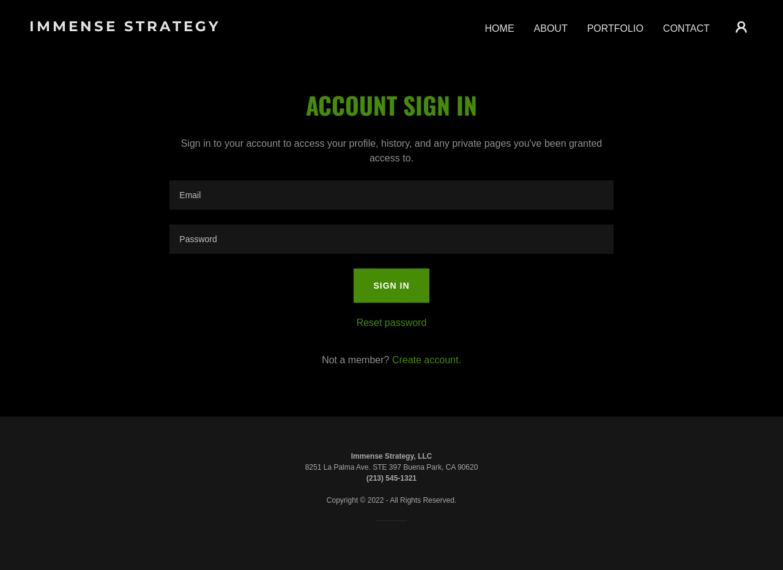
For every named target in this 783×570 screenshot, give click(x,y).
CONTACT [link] (686, 28)
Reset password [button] (392, 322)
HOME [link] (499, 28)
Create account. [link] (426, 360)
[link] (130, 28)
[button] (741, 27)
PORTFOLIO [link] (615, 28)
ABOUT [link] (551, 28)
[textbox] (391, 195)
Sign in (391, 286)
